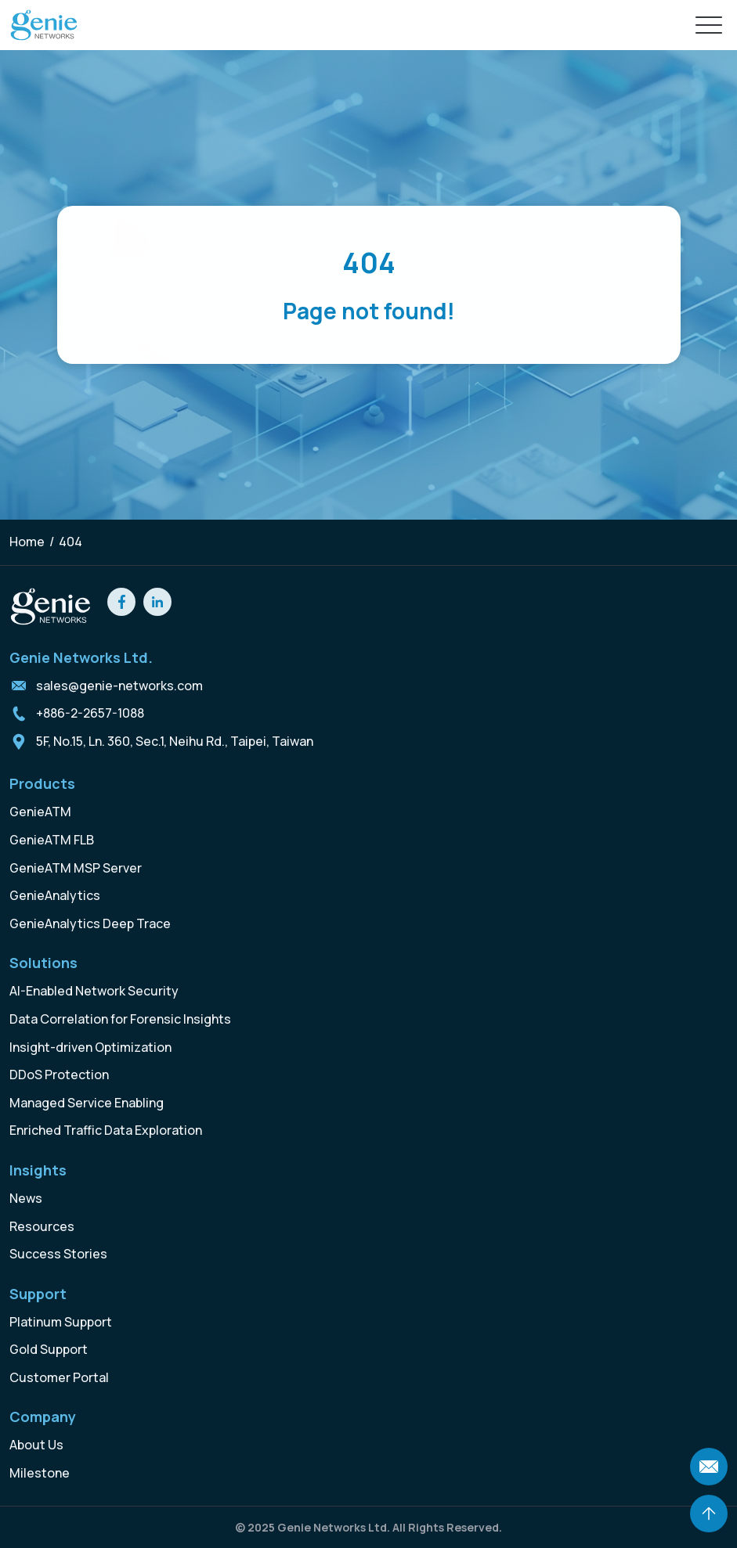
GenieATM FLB (51, 839)
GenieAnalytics (54, 895)
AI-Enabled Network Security (94, 990)
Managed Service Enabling (86, 1102)
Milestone (39, 1472)
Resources (41, 1226)
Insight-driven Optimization (90, 1047)
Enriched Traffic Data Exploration (105, 1130)
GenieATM (40, 811)
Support (38, 1293)
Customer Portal (59, 1377)
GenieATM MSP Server (75, 868)
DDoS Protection (59, 1074)
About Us (36, 1444)
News (25, 1198)
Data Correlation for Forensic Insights (120, 1019)
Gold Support (48, 1349)
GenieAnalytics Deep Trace (90, 923)
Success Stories (58, 1253)
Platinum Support (60, 1321)
